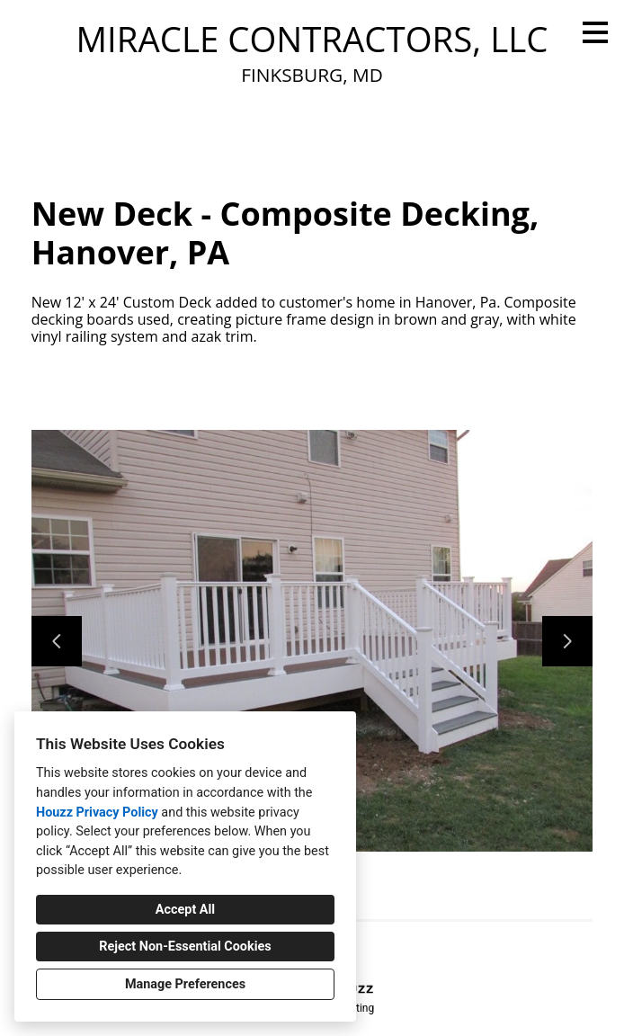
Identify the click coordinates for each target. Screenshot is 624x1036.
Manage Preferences (185, 984)
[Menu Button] (595, 32)
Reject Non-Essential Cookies (185, 946)
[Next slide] (567, 641)
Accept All (185, 909)
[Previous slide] (56, 641)
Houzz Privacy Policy (97, 812)
